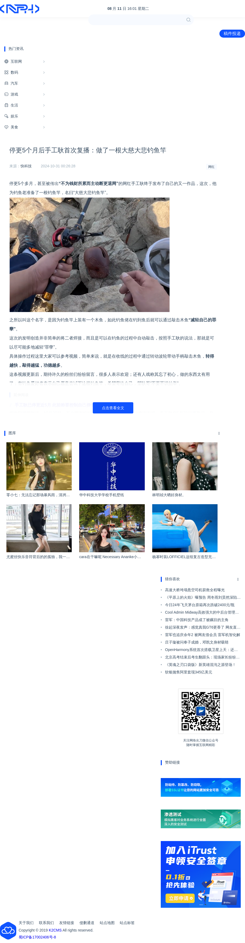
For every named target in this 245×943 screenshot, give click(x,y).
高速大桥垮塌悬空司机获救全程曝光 (195, 590)
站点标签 (127, 923)
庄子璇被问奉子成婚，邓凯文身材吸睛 (196, 642)
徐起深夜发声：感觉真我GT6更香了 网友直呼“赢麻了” (202, 628)
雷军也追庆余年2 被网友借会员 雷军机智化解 (202, 635)
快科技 (26, 166)
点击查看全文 (113, 408)
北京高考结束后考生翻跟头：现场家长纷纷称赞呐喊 (202, 658)
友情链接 (66, 923)
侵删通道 (86, 923)
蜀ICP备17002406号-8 (37, 937)
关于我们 (26, 923)
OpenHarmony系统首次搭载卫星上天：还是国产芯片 (201, 650)
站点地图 (107, 923)
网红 (211, 167)
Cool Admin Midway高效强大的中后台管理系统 (202, 613)
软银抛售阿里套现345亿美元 (188, 672)
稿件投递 (232, 33)
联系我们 (46, 923)
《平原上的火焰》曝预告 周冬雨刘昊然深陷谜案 (203, 598)
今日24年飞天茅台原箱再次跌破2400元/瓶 (200, 605)
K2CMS (55, 930)
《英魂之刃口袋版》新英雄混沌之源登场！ (200, 664)
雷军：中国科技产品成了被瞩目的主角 (196, 620)
